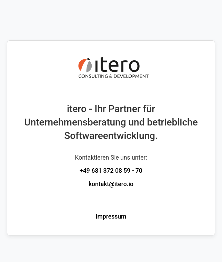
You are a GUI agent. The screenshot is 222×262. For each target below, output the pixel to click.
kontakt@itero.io (111, 184)
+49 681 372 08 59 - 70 (111, 170)
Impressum (111, 216)
